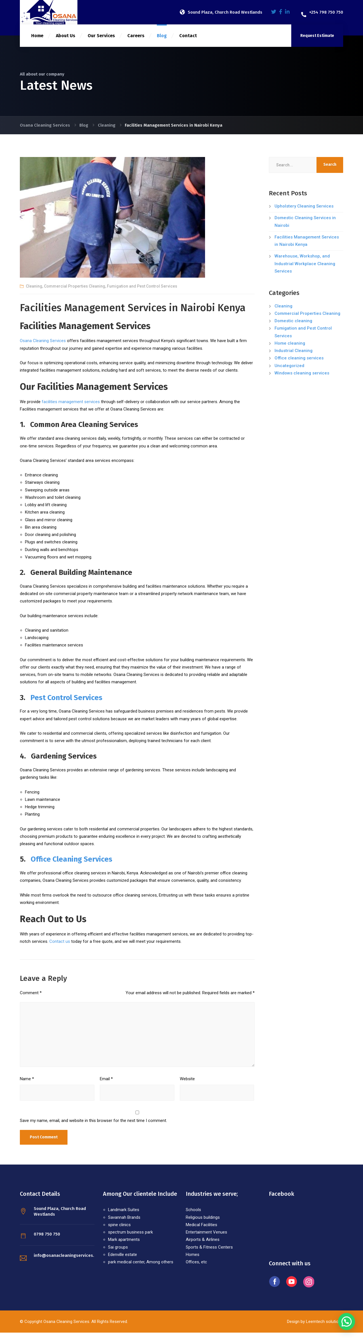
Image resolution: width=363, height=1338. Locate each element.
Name (27, 1084)
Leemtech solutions (324, 1326)
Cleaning (34, 291)
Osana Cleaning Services (43, 346)
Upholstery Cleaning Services (304, 211)
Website (187, 1084)
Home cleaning (290, 348)
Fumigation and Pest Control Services (142, 291)
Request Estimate (317, 41)
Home (37, 41)
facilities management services (71, 407)
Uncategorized (289, 371)
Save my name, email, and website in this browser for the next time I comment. (93, 1125)
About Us (65, 41)
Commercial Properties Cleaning (74, 291)
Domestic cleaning (293, 326)
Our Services (101, 41)
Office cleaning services (299, 363)
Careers (135, 41)
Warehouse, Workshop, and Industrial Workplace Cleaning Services (305, 269)
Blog (162, 41)
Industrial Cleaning (294, 356)
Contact (188, 41)
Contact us (59, 946)
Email (106, 1084)
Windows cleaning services (302, 378)
